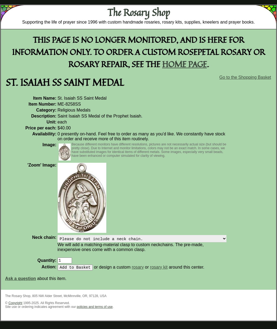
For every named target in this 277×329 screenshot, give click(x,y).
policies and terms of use (95, 310)
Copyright (15, 306)
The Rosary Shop (138, 12)
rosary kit (159, 270)
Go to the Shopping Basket (245, 77)
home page (184, 64)
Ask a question (20, 281)
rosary (138, 270)
